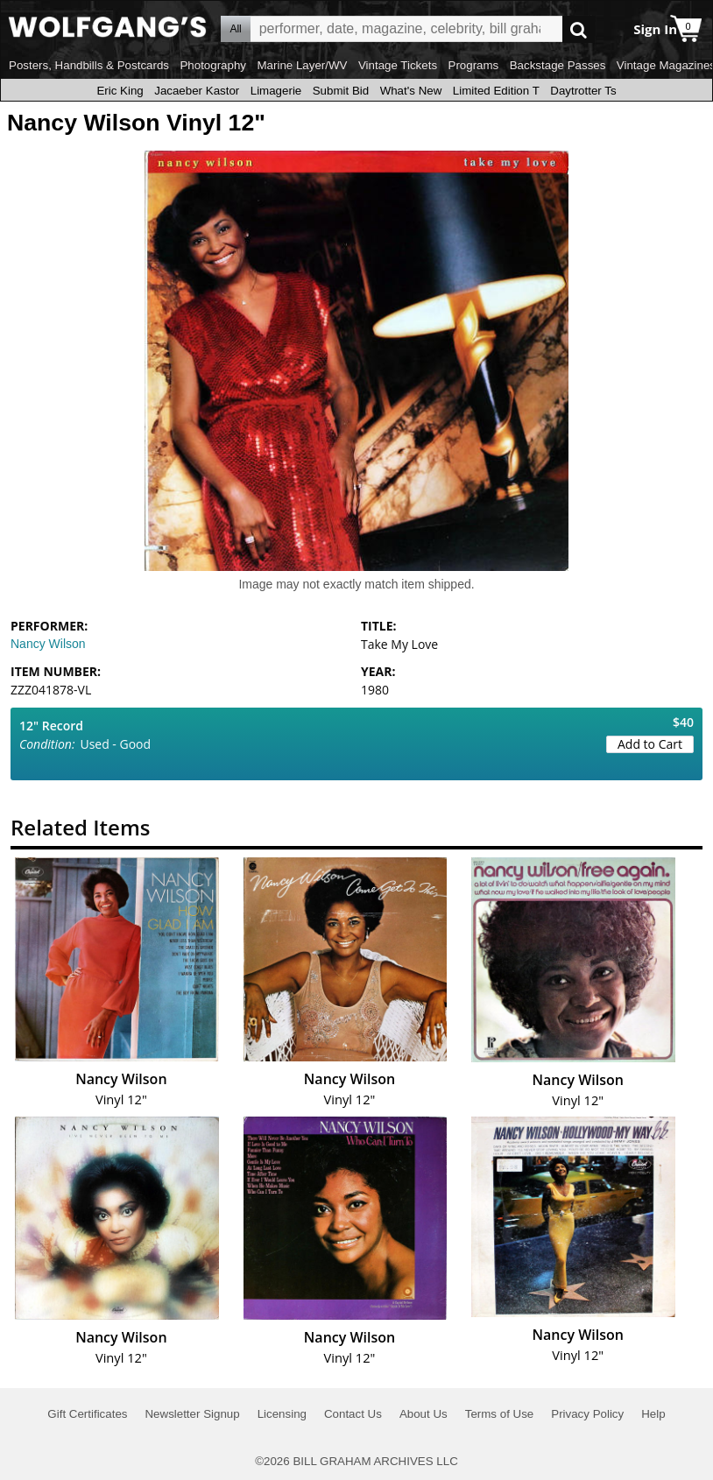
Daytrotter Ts (583, 90)
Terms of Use (499, 1413)
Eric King (119, 90)
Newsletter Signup (192, 1413)
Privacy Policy (587, 1413)
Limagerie (276, 90)
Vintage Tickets (397, 65)
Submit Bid (341, 90)
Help (653, 1413)
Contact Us (353, 1413)
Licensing (282, 1413)
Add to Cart (650, 744)
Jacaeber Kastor (196, 90)
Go (578, 29)
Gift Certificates (87, 1413)
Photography (213, 65)
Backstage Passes (558, 65)
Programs (473, 65)
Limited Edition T (496, 90)
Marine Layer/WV (302, 65)
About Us (423, 1413)
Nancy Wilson (48, 644)
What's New (411, 90)
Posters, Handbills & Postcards (89, 65)
